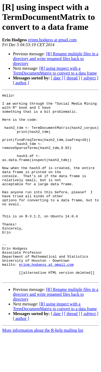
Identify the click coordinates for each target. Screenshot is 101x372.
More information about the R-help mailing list (42, 367)
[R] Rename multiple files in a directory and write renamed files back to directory (55, 59)
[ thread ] (72, 78)
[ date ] (57, 78)
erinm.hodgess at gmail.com (52, 40)
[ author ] (21, 83)
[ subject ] (89, 78)
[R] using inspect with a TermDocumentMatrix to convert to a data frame (55, 70)
